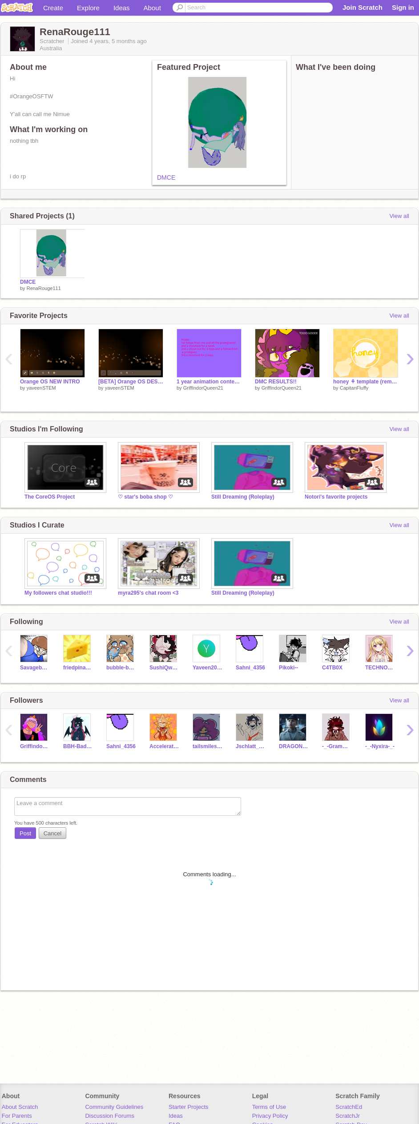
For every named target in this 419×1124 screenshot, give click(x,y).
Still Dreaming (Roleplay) (242, 497)
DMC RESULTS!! (276, 382)
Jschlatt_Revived (251, 746)
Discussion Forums (109, 1115)
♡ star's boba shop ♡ (145, 497)
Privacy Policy (270, 1115)
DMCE (166, 177)
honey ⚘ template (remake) (365, 382)
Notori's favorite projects (336, 497)
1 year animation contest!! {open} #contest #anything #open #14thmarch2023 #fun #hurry (209, 382)
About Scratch (20, 1107)
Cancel (52, 833)
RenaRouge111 (44, 288)
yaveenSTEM (41, 388)
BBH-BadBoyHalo (78, 746)
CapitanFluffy (354, 388)
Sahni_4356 (250, 668)
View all (399, 216)
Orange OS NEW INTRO (50, 382)
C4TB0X (332, 668)
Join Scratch (362, 7)
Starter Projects (189, 1107)
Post (25, 833)
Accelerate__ (164, 746)
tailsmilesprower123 (207, 746)
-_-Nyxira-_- (380, 746)
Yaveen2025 (207, 668)
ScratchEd (348, 1107)
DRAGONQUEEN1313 (294, 746)
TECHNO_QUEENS (380, 668)
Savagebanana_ (35, 668)
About (152, 8)
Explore (88, 8)
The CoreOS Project (49, 497)
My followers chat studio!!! (58, 593)
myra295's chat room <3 (148, 593)
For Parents (17, 1115)
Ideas (121, 8)
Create (53, 8)
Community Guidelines (114, 1107)
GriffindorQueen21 (203, 388)
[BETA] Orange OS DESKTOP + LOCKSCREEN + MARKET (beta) (130, 382)
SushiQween (164, 668)
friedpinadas (78, 668)
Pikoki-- (288, 668)
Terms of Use (269, 1107)
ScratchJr (347, 1115)
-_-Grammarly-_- (337, 746)
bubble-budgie (121, 668)
